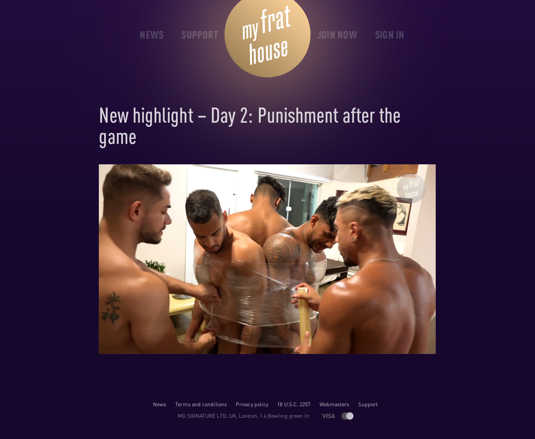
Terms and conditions (201, 404)
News (159, 404)
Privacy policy (252, 404)
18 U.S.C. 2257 (293, 404)
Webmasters (335, 404)
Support (368, 404)
